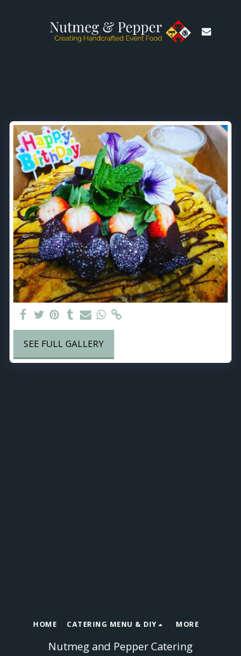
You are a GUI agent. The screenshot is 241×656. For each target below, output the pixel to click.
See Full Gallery (63, 344)
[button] (14, 31)
